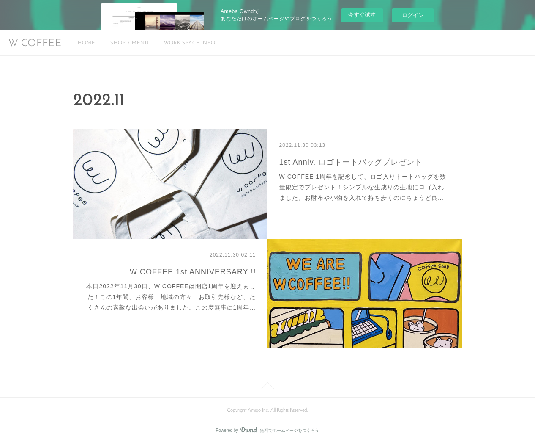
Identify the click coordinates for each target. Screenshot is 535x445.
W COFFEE (35, 44)
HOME (86, 43)
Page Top (267, 387)
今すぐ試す (362, 14)
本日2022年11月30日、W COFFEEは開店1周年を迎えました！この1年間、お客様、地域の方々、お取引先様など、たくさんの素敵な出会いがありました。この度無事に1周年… (171, 297)
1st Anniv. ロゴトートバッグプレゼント (351, 162)
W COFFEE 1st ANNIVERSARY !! (193, 272)
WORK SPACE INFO (190, 43)
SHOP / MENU (129, 43)
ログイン (413, 15)
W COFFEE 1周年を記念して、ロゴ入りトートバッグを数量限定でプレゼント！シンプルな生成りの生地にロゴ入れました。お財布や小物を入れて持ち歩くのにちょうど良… (363, 187)
